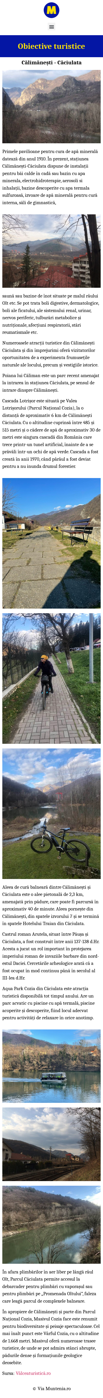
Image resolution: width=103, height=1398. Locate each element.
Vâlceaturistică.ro (33, 1373)
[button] (51, 26)
